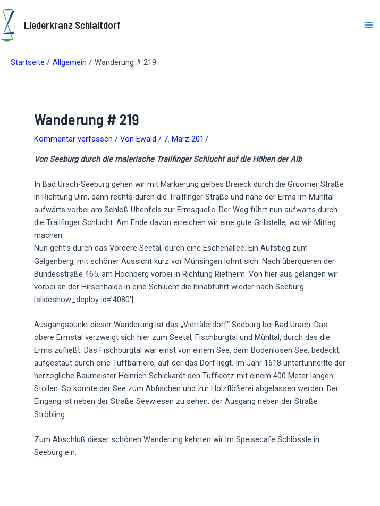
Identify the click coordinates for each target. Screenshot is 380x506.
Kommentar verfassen (73, 139)
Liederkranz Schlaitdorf (72, 25)
